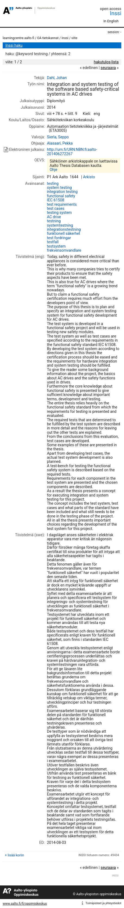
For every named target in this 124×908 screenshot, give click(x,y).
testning (54, 221)
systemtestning (60, 225)
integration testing (62, 191)
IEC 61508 (55, 200)
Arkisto (89, 177)
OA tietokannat (48, 38)
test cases (55, 208)
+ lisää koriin (14, 855)
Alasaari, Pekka (60, 143)
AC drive (54, 217)
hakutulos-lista (106, 62)
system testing (59, 187)
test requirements (62, 204)
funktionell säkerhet (63, 233)
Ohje (53, 169)
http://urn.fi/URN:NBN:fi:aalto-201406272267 (72, 151)
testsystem (56, 246)
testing (53, 183)
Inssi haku (14, 45)
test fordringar (59, 238)
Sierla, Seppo (58, 137)
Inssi (115, 13)
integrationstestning (64, 229)
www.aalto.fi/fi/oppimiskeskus (25, 904)
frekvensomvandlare (64, 250)
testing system (59, 212)
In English (111, 21)
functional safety (61, 196)
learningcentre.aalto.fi (18, 38)
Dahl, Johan (57, 78)
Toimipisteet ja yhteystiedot (103, 903)
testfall (53, 242)
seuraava (108, 67)
